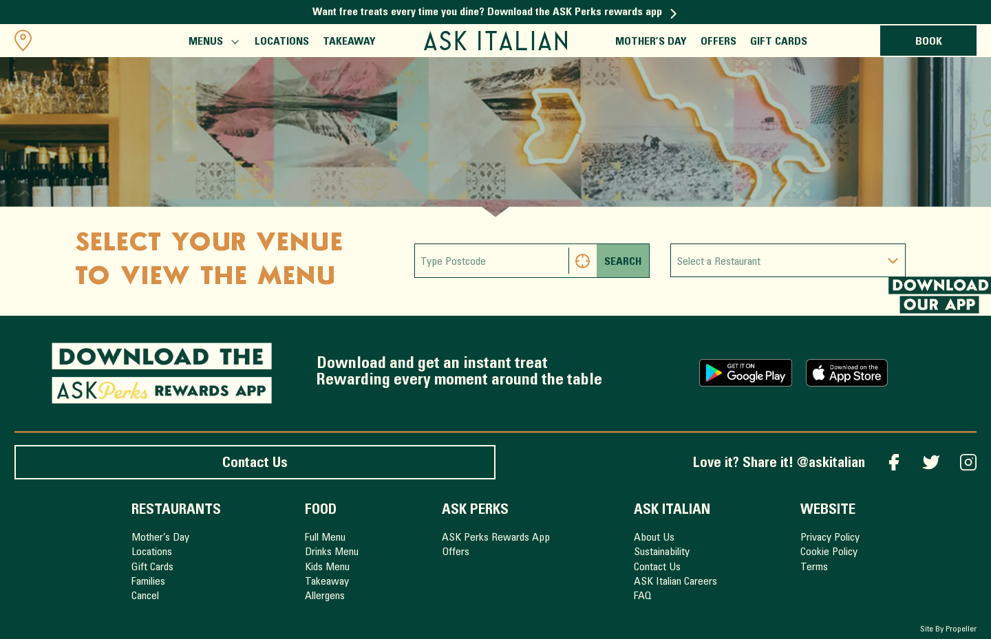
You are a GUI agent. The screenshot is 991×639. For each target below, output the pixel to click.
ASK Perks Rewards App (496, 537)
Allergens (325, 596)
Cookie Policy (828, 552)
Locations (282, 41)
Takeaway (349, 41)
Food (321, 510)
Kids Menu (327, 567)
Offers (718, 41)
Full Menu (325, 537)
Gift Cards (778, 41)
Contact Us (255, 464)
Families (148, 581)
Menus (213, 43)
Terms (814, 567)
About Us (654, 537)
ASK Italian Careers (675, 581)
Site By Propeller (948, 629)
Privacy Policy (830, 537)
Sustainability (662, 552)
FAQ (643, 596)
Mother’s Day (651, 41)
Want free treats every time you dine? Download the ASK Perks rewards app (494, 12)
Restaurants (176, 510)
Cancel (145, 596)
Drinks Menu (332, 552)
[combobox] (788, 260)
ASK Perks (475, 510)
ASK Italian (672, 510)
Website (827, 510)
